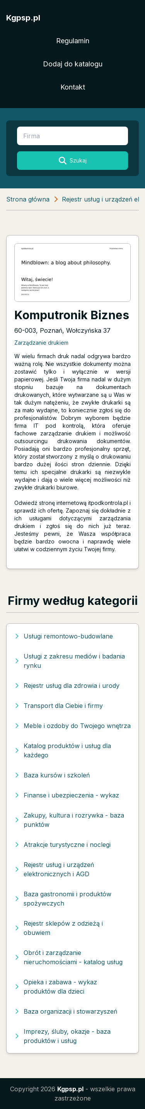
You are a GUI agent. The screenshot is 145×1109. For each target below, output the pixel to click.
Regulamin (72, 41)
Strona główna (27, 199)
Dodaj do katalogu (72, 64)
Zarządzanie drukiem (41, 342)
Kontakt (72, 87)
